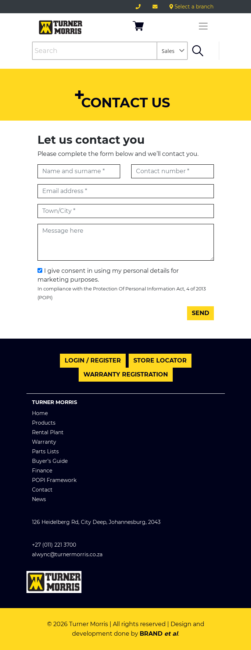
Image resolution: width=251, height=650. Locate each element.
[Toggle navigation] (203, 26)
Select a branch (191, 7)
